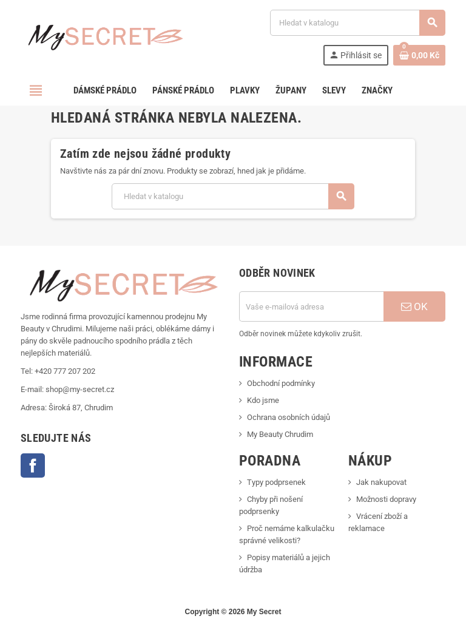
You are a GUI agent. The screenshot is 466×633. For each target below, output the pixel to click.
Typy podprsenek (276, 482)
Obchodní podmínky (281, 383)
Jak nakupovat (381, 482)
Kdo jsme (263, 400)
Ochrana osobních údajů (288, 417)
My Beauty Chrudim (280, 434)
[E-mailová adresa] (311, 306)
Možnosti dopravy (386, 499)
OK (414, 306)
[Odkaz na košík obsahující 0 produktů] (419, 55)
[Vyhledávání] (357, 23)
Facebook (33, 465)
